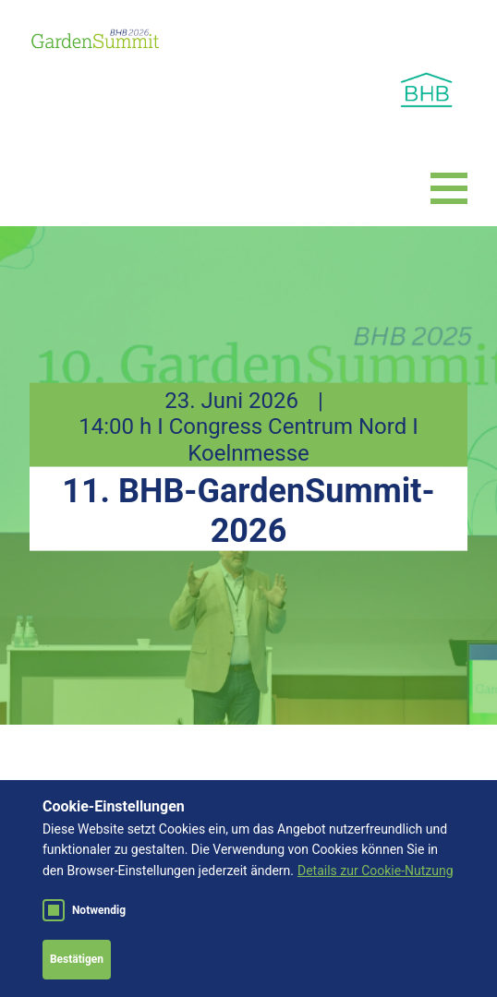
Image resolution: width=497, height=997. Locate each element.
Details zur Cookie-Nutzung (375, 870)
